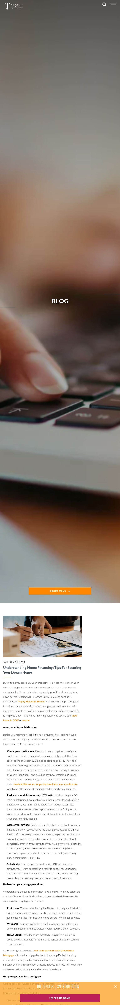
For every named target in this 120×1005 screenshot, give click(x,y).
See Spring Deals (60, 998)
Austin (26, 720)
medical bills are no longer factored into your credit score (46, 784)
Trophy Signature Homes (31, 701)
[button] (115, 986)
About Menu (58, 590)
